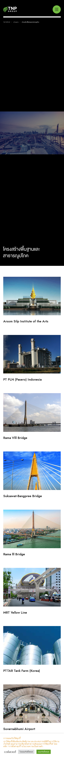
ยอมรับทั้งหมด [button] (43, 751)
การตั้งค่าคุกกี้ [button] (10, 752)
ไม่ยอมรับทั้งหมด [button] (26, 751)
